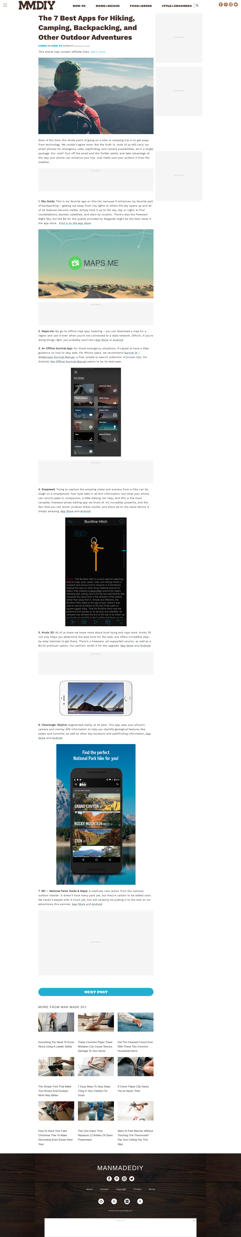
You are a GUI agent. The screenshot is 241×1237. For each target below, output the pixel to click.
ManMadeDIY (120, 1167)
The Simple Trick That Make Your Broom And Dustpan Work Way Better (54, 1091)
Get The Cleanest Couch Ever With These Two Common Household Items (135, 1046)
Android (118, 339)
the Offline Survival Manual (68, 361)
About (89, 1189)
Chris (43, 45)
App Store (101, 339)
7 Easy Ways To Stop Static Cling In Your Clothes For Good (94, 1091)
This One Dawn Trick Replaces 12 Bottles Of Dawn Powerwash (95, 1135)
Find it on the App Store (75, 223)
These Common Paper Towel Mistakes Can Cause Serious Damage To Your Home (95, 1046)
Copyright (121, 1189)
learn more (97, 51)
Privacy (137, 1189)
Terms (152, 1189)
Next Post (96, 992)
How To (56, 45)
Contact (104, 1189)
